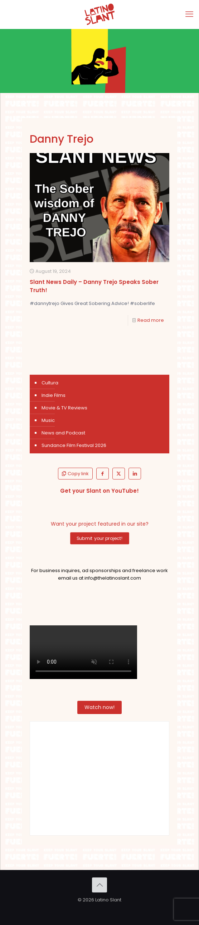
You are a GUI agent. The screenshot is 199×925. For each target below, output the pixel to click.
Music (48, 420)
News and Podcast (63, 432)
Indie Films (53, 395)
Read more (150, 320)
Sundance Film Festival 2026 (74, 445)
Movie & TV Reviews (64, 407)
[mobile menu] (189, 14)
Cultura (50, 382)
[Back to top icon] (99, 884)
